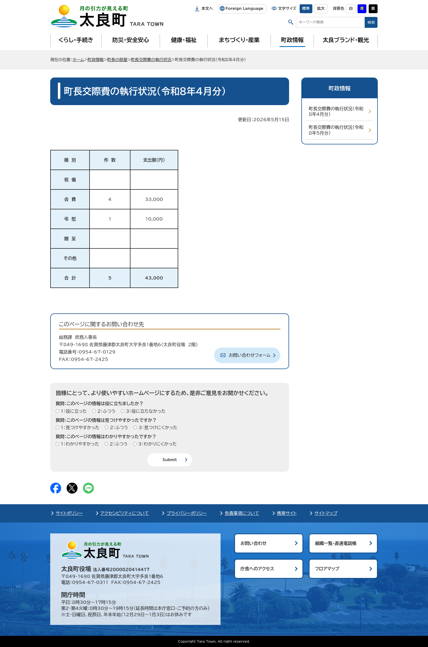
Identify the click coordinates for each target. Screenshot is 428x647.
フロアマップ (327, 568)
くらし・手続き (75, 40)
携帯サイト (287, 513)
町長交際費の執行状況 (151, 60)
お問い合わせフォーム (250, 355)
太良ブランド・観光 (346, 40)
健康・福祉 (184, 40)
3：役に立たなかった (144, 411)
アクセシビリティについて (124, 513)
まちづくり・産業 (239, 40)
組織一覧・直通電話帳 (335, 543)
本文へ (207, 8)
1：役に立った (73, 411)
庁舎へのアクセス (257, 568)
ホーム (78, 60)
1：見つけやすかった (79, 427)
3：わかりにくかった (157, 444)
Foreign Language (244, 8)
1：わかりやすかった (79, 444)
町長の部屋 (117, 60)
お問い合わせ (253, 543)
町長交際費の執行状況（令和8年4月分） (336, 111)
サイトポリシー (69, 513)
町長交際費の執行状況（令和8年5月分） (336, 130)
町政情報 (292, 40)
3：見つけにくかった (157, 427)
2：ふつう (105, 411)
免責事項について (242, 513)
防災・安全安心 (130, 40)
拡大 (321, 8)
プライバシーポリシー (187, 513)
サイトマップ (325, 513)
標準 (306, 8)
